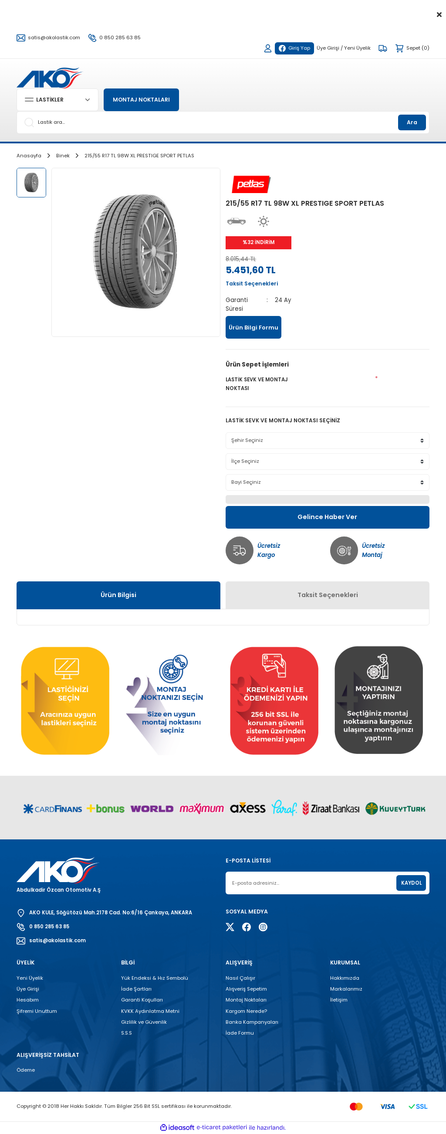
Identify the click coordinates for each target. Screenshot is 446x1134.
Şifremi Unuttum (37, 1011)
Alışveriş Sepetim (246, 988)
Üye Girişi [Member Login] (328, 47)
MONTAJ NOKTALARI (141, 99)
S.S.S (126, 1032)
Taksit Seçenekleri (327, 595)
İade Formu (240, 1032)
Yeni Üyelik (30, 977)
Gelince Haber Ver (327, 517)
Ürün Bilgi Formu (253, 327)
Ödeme (26, 1069)
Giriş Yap (294, 48)
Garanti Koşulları (142, 999)
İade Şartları (136, 988)
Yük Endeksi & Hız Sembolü (154, 977)
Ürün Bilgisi (118, 595)
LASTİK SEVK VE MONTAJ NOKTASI (257, 383)
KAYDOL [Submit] (411, 882)
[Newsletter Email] (327, 883)
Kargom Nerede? (246, 1011)
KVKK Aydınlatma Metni (150, 1011)
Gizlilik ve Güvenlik (144, 1022)
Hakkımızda (344, 977)
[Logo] (50, 77)
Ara (412, 122)
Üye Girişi (28, 988)
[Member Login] (268, 48)
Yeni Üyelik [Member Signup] (357, 47)
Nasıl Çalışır (240, 977)
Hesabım (28, 999)
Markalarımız (346, 988)
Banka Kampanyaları (252, 1022)
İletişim (339, 999)
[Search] (223, 122)
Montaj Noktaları (246, 999)
